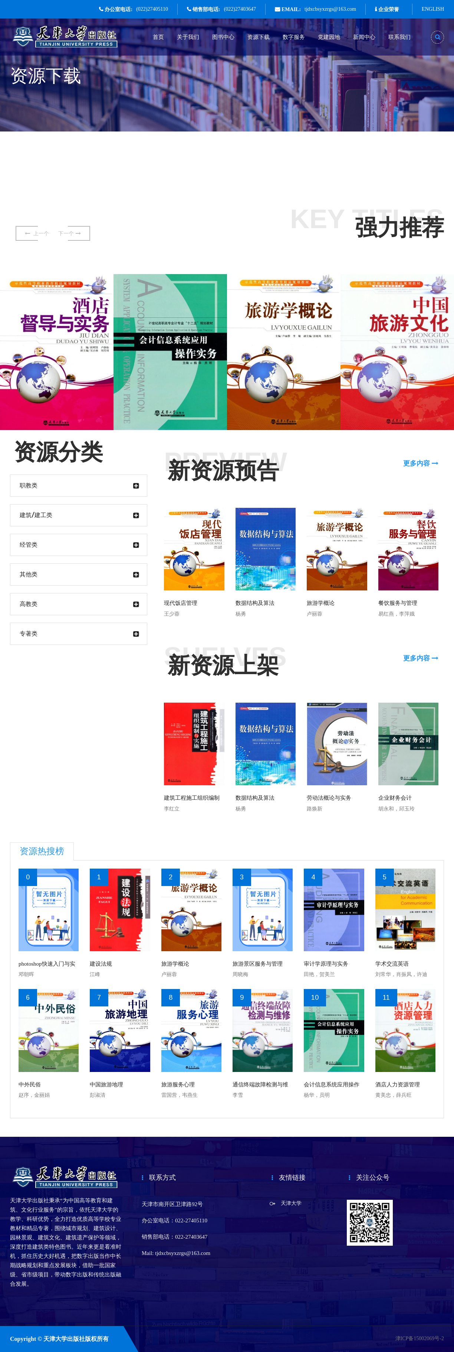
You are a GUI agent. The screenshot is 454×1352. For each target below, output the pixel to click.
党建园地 (329, 37)
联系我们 (399, 37)
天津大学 (291, 1203)
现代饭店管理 (180, 603)
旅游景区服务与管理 (258, 964)
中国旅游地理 (106, 1085)
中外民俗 (30, 1085)
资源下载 (258, 37)
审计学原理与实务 (326, 964)
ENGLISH (433, 9)
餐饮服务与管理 (397, 603)
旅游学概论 (321, 603)
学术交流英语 (392, 964)
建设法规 (101, 964)
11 (386, 997)
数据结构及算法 (255, 603)
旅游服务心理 (178, 1085)
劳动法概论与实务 (329, 798)
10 (315, 997)
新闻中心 (364, 37)
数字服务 (294, 37)
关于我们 (188, 37)
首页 (158, 37)
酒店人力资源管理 (397, 1085)
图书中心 (223, 37)
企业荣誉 (388, 9)
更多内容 (420, 463)
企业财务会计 (395, 798)
